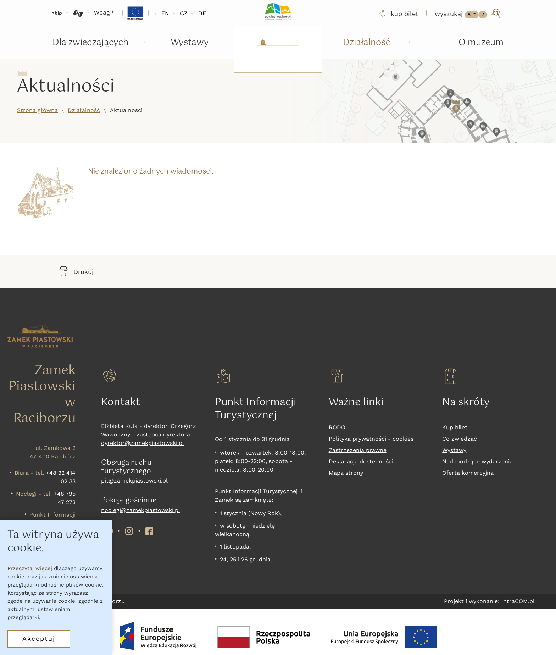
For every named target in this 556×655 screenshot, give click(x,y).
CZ (184, 13)
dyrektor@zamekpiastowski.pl (142, 443)
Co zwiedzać (459, 438)
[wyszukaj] (468, 13)
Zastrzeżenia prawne (358, 450)
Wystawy (454, 450)
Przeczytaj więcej (29, 568)
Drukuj (76, 271)
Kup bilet (454, 427)
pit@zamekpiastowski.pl (134, 480)
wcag (104, 12)
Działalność (84, 110)
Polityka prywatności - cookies (371, 438)
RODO (337, 427)
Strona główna (37, 110)
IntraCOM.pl (518, 601)
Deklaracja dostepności (361, 461)
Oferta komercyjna (468, 472)
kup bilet (397, 13)
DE (202, 13)
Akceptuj (38, 638)
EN (165, 13)
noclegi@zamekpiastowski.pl (140, 510)
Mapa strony (346, 472)
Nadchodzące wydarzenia (477, 461)
